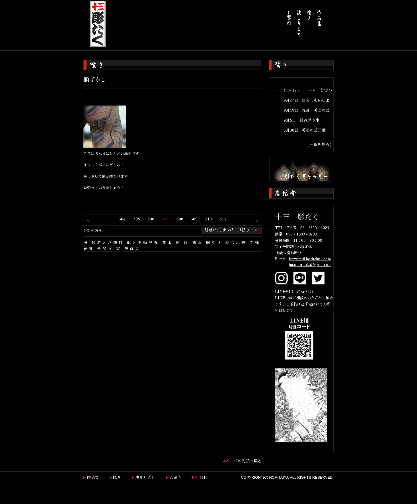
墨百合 (132, 248)
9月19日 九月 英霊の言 (307, 110)
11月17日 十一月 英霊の (308, 90)
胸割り (214, 243)
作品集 (93, 478)
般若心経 (236, 243)
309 (194, 219)
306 (150, 219)
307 (165, 219)
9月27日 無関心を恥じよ (307, 100)
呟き (117, 478)
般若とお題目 (108, 243)
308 (179, 219)
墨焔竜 (105, 248)
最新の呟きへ (94, 231)
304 (122, 219)
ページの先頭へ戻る (244, 461)
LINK (201, 478)
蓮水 (167, 243)
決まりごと (145, 478)
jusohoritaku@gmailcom (310, 265)
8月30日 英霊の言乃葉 (305, 130)
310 (208, 219)
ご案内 (175, 478)
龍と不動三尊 (143, 243)
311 (222, 219)
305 (136, 219)
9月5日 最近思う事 (301, 120)
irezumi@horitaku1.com (310, 259)
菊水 (197, 243)
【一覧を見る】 (319, 144)
